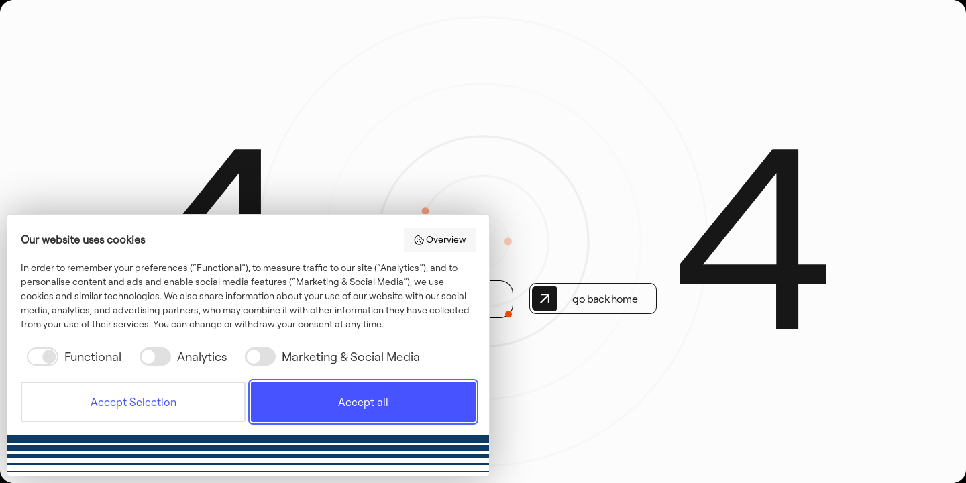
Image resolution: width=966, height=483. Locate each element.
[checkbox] (71, 356)
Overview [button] (440, 239)
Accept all (363, 402)
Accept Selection (133, 402)
